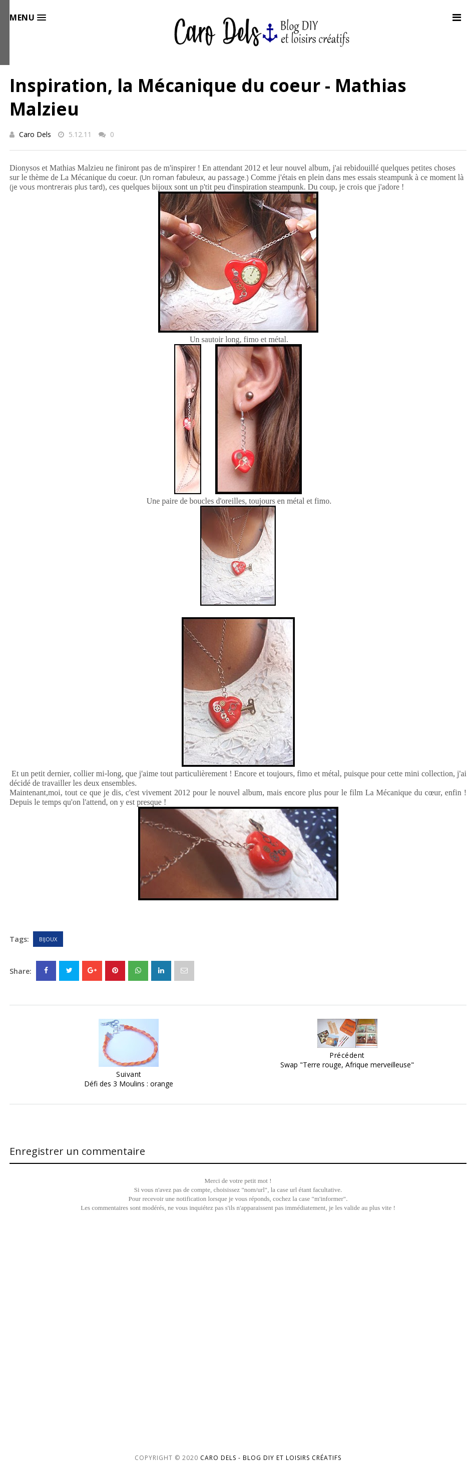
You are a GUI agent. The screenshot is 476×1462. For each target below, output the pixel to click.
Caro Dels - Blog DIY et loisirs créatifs (270, 1457)
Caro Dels (35, 134)
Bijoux (48, 939)
